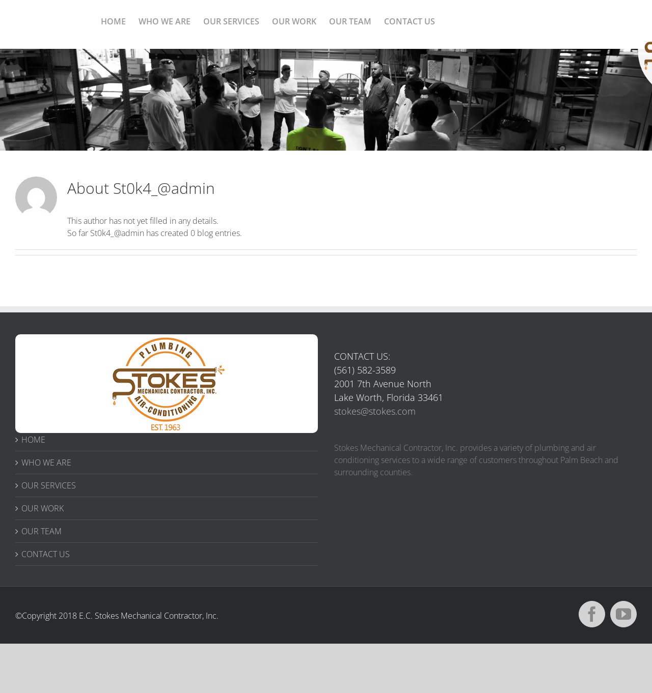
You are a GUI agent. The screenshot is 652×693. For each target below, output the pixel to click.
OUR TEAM (41, 531)
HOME (33, 439)
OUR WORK (42, 508)
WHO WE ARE (46, 462)
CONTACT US (45, 554)
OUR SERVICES (48, 485)
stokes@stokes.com (375, 411)
